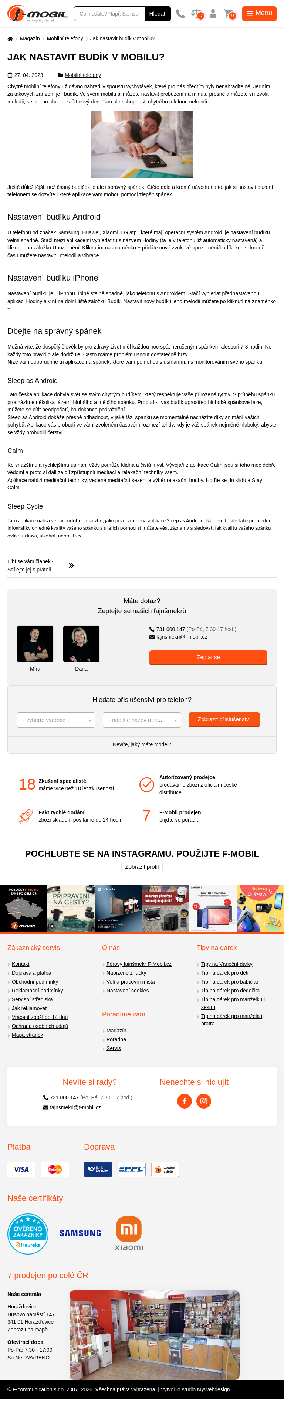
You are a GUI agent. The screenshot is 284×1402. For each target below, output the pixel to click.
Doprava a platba (31, 973)
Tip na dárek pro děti (224, 973)
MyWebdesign (213, 1389)
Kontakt (20, 964)
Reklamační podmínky (37, 991)
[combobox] (56, 720)
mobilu (108, 94)
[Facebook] (184, 1101)
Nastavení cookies (127, 991)
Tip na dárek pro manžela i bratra (231, 1020)
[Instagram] (203, 1101)
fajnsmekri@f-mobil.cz (178, 637)
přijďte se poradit (178, 820)
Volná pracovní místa (130, 982)
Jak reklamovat (29, 1008)
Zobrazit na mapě (27, 1330)
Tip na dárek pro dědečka (230, 991)
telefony (51, 86)
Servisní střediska (32, 999)
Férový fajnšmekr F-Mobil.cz (139, 964)
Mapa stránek (27, 1035)
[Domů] (9, 39)
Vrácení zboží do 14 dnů (40, 1017)
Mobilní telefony (65, 38)
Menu (259, 13)
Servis (113, 1048)
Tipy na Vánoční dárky (227, 964)
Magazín (30, 38)
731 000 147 (192, 629)
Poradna (116, 1039)
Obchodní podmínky (35, 982)
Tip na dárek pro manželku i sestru (233, 1003)
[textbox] (56, 720)
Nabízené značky (126, 973)
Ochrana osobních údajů (40, 1026)
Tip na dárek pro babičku (229, 982)
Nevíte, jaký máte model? (142, 744)
